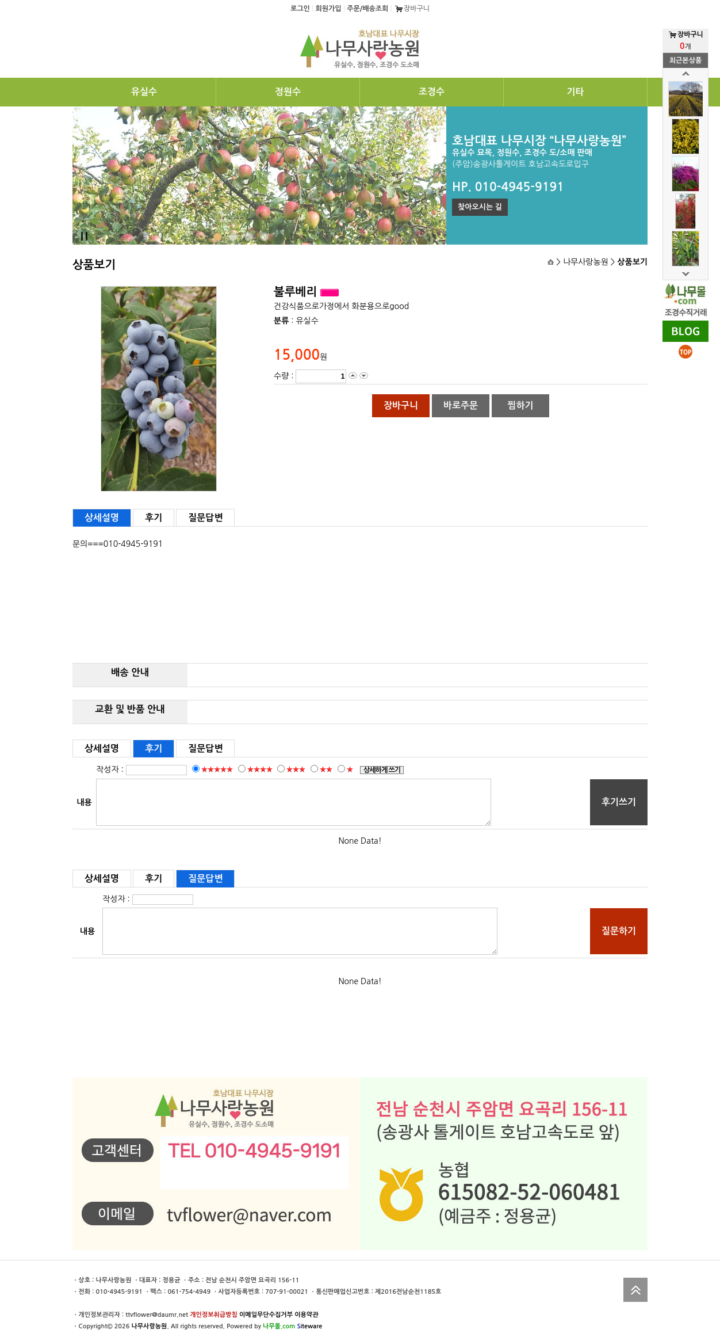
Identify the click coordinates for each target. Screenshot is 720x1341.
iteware (309, 1326)
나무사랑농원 (149, 1326)
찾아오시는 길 (480, 207)
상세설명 (102, 517)
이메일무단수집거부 (266, 1315)
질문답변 (205, 517)
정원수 (288, 91)
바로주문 (460, 405)
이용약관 (306, 1315)
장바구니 (412, 8)
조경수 (432, 91)
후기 (153, 517)
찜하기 (520, 405)
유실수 (144, 91)
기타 (575, 91)
